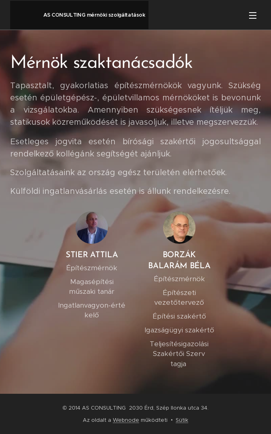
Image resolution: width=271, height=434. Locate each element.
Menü (252, 15)
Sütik (182, 420)
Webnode (126, 420)
